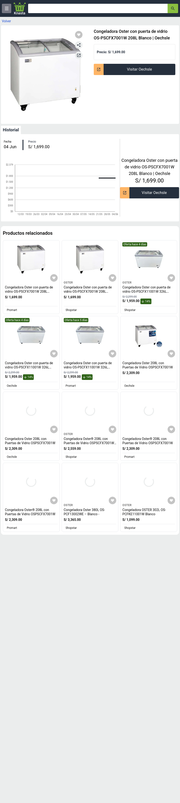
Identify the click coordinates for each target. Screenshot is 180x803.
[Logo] (19, 8)
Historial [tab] (11, 129)
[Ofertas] (98, 8)
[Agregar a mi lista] (54, 278)
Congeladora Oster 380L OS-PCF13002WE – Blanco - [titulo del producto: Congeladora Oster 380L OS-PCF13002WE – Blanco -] (84, 512)
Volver (6, 21)
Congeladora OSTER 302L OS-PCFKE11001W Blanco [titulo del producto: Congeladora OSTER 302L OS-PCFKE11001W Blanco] (144, 512)
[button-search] (173, 8)
